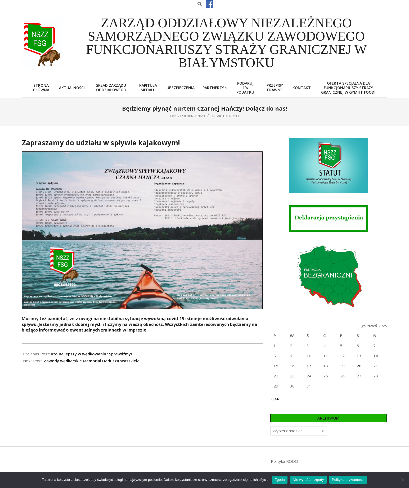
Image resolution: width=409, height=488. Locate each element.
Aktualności (228, 116)
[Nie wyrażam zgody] (402, 479)
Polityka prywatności (348, 480)
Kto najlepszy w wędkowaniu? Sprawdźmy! (91, 353)
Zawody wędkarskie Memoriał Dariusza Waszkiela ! (93, 360)
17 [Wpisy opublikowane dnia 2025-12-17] (309, 365)
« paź (275, 398)
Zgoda (280, 480)
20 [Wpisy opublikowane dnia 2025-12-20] (359, 365)
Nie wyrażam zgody (308, 480)
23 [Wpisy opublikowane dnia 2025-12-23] (292, 375)
